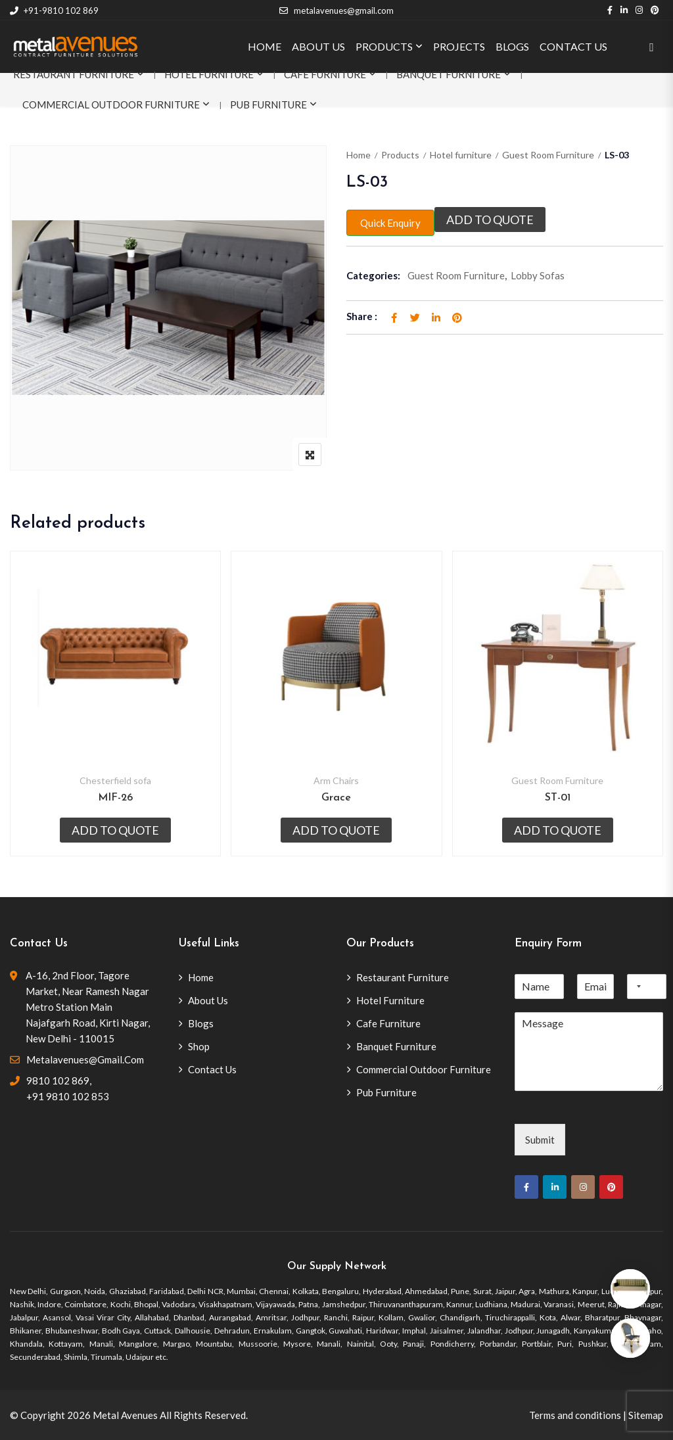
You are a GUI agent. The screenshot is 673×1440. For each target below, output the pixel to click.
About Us (208, 1000)
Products (400, 154)
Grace (336, 798)
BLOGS (512, 46)
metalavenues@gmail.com (336, 10)
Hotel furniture (461, 154)
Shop (199, 1046)
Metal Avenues (125, 1415)
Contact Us (212, 1069)
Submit (540, 1140)
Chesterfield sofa (115, 780)
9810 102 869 (57, 1080)
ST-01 (557, 798)
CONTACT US (573, 46)
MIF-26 (115, 798)
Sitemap (645, 1415)
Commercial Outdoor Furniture (111, 104)
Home (358, 154)
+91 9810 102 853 (67, 1096)
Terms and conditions (575, 1415)
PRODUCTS (384, 46)
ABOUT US (318, 46)
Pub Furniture (268, 104)
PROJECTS (459, 46)
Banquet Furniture (448, 74)
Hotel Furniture (209, 74)
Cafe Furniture (325, 74)
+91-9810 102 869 (54, 10)
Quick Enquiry (390, 223)
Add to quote (490, 219)
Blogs (201, 1023)
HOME (264, 46)
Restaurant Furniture (73, 74)
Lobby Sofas (538, 275)
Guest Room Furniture (548, 154)
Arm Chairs (336, 780)
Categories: (373, 275)
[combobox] (636, 986)
